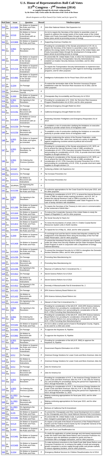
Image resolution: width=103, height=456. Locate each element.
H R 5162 (14, 325)
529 (3, 269)
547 (3, 150)
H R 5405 (14, 445)
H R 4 (13, 367)
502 (3, 436)
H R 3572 (14, 224)
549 (3, 132)
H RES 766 (13, 198)
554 (3, 101)
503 (3, 429)
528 (3, 274)
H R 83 (13, 35)
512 (3, 372)
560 (3, 60)
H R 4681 (14, 78)
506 (3, 413)
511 (3, 380)
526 (3, 285)
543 (3, 180)
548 (3, 140)
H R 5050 (14, 230)
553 (3, 106)
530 (3, 263)
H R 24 (13, 424)
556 (3, 91)
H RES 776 (13, 50)
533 (3, 243)
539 (3, 207)
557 (3, 85)
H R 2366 (14, 207)
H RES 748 (13, 341)
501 (3, 445)
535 (3, 230)
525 (3, 290)
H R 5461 (14, 436)
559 (3, 69)
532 (3, 251)
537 (3, 218)
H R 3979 (14, 120)
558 (3, 77)
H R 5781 (14, 106)
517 (3, 341)
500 (3, 452)
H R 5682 (14, 330)
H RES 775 (13, 101)
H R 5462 (14, 418)
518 (3, 335)
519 (3, 329)
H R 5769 (14, 190)
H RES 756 (13, 309)
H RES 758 (13, 140)
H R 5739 (14, 218)
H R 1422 (14, 290)
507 (3, 408)
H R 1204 (14, 60)
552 (3, 112)
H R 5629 (14, 251)
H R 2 (13, 355)
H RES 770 (13, 150)
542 (3, 185)
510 (3, 389)
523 (3, 302)
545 (3, 169)
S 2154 (13, 452)
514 (3, 361)
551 (3, 120)
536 (3, 224)
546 (3, 161)
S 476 (13, 413)
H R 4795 (14, 257)
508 (3, 402)
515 (3, 355)
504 (3, 423)
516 (3, 348)
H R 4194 (14, 348)
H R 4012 (14, 274)
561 (3, 50)
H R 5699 (14, 27)
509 (3, 396)
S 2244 (13, 86)
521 (3, 318)
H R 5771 (14, 174)
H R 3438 (14, 243)
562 (3, 42)
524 (3, 296)
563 (3, 35)
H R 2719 (14, 69)
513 (3, 367)
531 (3, 257)
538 (3, 213)
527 (3, 279)
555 (3, 96)
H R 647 (14, 169)
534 (3, 235)
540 (3, 198)
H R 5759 (14, 127)
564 (3, 27)
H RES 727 (13, 381)
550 (3, 126)
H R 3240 (14, 213)
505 (3, 418)
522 (3, 309)
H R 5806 (14, 42)
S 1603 (13, 429)
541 (3, 190)
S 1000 (13, 96)
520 (3, 325)
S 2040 (13, 236)
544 (3, 174)
